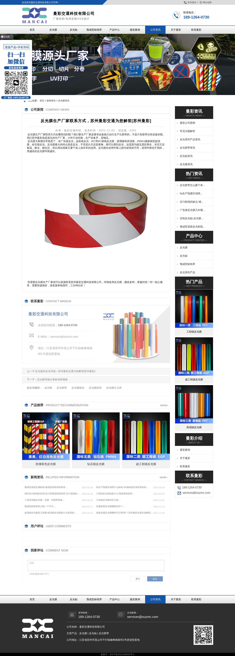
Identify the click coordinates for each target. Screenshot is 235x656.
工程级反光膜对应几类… (108, 500)
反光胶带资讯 (187, 147)
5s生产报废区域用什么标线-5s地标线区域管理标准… (122, 487)
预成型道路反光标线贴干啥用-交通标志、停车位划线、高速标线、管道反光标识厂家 (192, 226)
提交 (155, 579)
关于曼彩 (176, 29)
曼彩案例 (135, 29)
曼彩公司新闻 (187, 122)
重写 (138, 579)
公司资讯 (155, 29)
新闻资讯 (51, 100)
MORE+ (164, 405)
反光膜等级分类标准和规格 (52, 379)
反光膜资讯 (63, 100)
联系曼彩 (190, 2)
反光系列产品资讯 (190, 139)
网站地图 (206, 2)
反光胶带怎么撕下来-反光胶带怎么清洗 (192, 185)
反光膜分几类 (114, 387)
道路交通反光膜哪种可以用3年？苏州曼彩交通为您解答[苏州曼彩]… (123, 512)
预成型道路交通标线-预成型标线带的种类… (46, 487)
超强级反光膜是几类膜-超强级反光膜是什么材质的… (51, 512)
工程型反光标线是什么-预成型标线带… (115, 493)
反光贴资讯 (186, 156)
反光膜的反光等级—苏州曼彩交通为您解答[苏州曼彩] (65, 371)
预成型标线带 (94, 29)
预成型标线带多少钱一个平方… (40, 506)
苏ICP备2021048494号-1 (122, 654)
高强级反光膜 (194, 427)
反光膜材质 (95, 387)
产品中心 (114, 29)
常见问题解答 (187, 131)
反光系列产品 (187, 272)
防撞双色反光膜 (46, 464)
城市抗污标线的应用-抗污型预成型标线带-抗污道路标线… (51, 493)
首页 (32, 29)
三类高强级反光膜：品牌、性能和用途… (45, 500)
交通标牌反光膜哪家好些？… (110, 506)
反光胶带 (62, 387)
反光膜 (53, 29)
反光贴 (73, 29)
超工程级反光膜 (146, 464)
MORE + (164, 477)
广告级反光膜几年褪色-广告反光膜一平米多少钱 (192, 210)
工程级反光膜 (194, 331)
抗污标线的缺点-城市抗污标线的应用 (192, 202)
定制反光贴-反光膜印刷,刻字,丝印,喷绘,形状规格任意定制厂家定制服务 (192, 218)
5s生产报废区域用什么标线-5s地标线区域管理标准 (192, 193)
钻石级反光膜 (96, 464)
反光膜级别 (78, 387)
